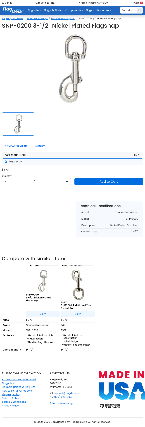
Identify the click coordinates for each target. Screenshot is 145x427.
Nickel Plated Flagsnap (63, 18)
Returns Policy (10, 398)
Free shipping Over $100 (93, 2)
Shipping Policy (11, 394)
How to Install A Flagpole (17, 390)
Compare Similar (15, 146)
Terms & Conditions (14, 402)
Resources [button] (102, 10)
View (43, 314)
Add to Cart (109, 181)
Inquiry (38, 146)
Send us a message (62, 403)
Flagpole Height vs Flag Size (18, 387)
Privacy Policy (10, 405)
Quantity (7, 176)
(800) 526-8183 (46, 2)
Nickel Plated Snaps (37, 18)
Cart (137, 2)
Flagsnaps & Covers (12, 18)
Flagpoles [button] (33, 10)
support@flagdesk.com (67, 393)
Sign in (7, 2)
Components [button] (73, 10)
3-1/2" (15, 161)
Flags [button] (89, 10)
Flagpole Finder (53, 10)
